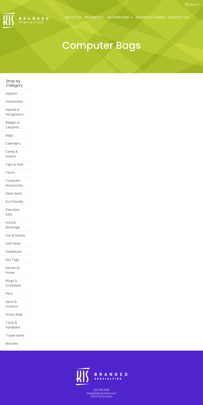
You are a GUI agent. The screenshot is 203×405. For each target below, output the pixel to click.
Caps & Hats (15, 164)
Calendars (13, 143)
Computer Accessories (14, 182)
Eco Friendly (14, 201)
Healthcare (14, 251)
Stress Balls (14, 314)
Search (192, 4)
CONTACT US (178, 17)
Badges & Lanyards (13, 124)
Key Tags (12, 259)
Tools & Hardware (13, 324)
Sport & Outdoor (12, 303)
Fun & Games (15, 235)
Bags (9, 135)
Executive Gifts (12, 212)
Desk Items (14, 193)
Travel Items (15, 335)
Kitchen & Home (13, 270)
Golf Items (13, 243)
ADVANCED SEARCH (150, 17)
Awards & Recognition (14, 111)
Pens (9, 293)
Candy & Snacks (12, 153)
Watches (12, 343)
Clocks (10, 172)
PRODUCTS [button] (92, 17)
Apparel (11, 93)
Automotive (14, 101)
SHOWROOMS (118, 17)
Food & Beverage (13, 224)
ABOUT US (73, 17)
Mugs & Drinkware (13, 283)
